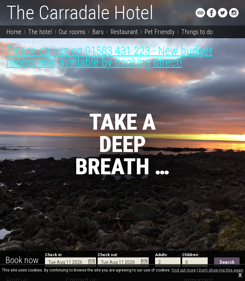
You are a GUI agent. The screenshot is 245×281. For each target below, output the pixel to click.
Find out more (184, 270)
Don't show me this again (221, 270)
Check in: (53, 255)
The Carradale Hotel (79, 12)
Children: (190, 255)
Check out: (108, 255)
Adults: (161, 255)
